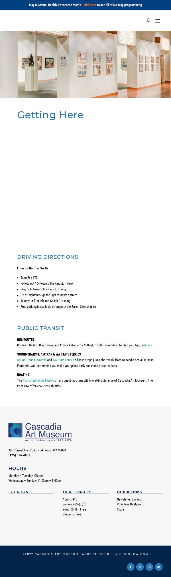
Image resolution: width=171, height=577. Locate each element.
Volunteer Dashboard (130, 504)
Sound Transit (26, 360)
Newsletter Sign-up (129, 499)
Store (120, 509)
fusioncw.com (134, 554)
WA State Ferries (63, 360)
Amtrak (41, 360)
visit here (146, 345)
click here (89, 5)
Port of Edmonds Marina (38, 380)
